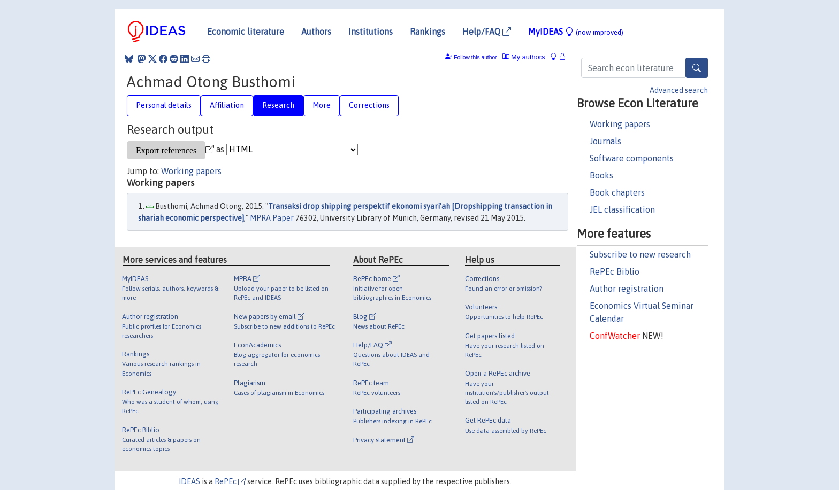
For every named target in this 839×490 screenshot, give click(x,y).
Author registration (626, 288)
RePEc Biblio (614, 271)
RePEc (230, 481)
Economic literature (245, 31)
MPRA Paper (272, 218)
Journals (605, 141)
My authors (523, 57)
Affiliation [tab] (227, 105)
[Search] (696, 68)
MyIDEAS (575, 31)
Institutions (370, 31)
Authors (316, 31)
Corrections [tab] (369, 105)
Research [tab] (278, 105)
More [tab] (321, 105)
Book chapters (617, 192)
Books (601, 175)
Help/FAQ (486, 31)
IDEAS (189, 481)
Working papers (620, 124)
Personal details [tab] (164, 105)
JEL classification (622, 209)
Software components (632, 158)
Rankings (427, 31)
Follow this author (475, 57)
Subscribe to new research (640, 254)
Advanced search (679, 90)
